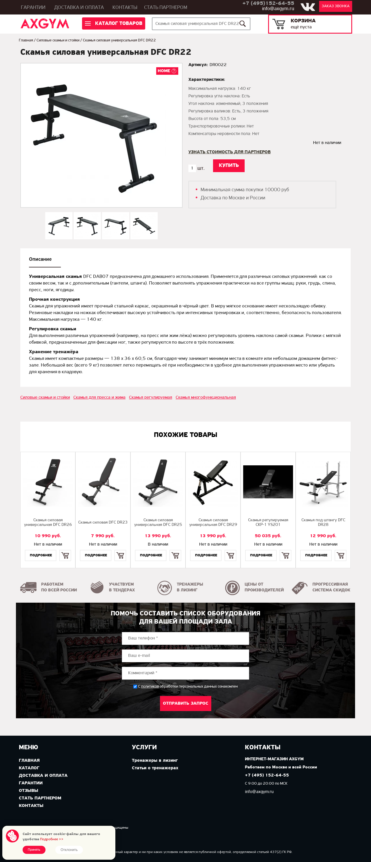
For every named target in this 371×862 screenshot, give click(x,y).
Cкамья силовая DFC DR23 (103, 522)
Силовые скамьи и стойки (58, 40)
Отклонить (69, 850)
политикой (150, 687)
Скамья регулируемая (150, 397)
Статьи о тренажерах (155, 768)
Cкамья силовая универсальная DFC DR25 (158, 522)
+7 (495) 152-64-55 (267, 775)
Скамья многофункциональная (206, 397)
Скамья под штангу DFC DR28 (323, 522)
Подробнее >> (51, 839)
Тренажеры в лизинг (155, 760)
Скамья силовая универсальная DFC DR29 (213, 522)
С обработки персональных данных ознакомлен (188, 686)
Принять (34, 850)
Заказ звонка (336, 6)
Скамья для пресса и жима (99, 397)
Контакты (124, 7)
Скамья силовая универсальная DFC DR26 (48, 522)
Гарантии (33, 7)
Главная (26, 40)
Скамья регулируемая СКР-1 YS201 (268, 522)
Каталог (29, 768)
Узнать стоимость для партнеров (229, 152)
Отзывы (28, 790)
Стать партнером (165, 7)
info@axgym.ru (278, 9)
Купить (65, 550)
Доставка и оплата (79, 7)
